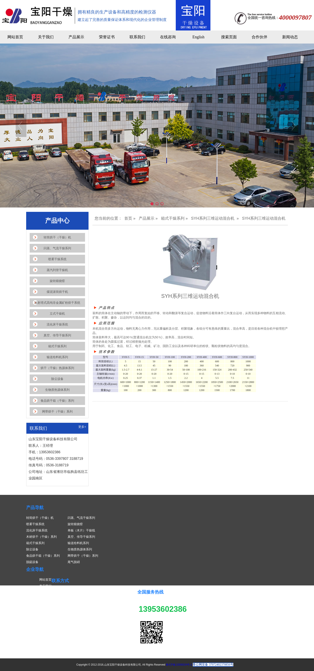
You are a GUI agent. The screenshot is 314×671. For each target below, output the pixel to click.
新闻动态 (290, 37)
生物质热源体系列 (80, 549)
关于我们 (46, 37)
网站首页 (15, 37)
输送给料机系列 (78, 543)
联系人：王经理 (73, 597)
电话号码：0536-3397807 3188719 (86, 610)
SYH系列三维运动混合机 (212, 218)
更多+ (82, 426)
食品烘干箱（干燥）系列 (43, 555)
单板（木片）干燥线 (81, 530)
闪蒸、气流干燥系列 (81, 517)
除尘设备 (32, 549)
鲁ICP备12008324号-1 (179, 664)
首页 (128, 218)
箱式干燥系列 (172, 218)
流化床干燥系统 (37, 530)
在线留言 (45, 611)
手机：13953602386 (76, 603)
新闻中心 (45, 598)
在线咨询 (168, 37)
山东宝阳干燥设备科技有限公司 (83, 591)
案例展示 (45, 605)
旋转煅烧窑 (75, 524)
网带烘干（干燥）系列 (83, 555)
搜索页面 (229, 37)
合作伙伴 (259, 37)
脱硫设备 (32, 562)
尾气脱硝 (74, 562)
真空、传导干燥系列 (81, 536)
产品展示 (76, 37)
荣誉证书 (107, 37)
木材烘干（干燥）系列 (41, 536)
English (198, 37)
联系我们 (137, 37)
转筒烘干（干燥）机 (40, 517)
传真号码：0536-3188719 (79, 616)
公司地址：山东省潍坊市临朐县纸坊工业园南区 (94, 622)
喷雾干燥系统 (35, 524)
